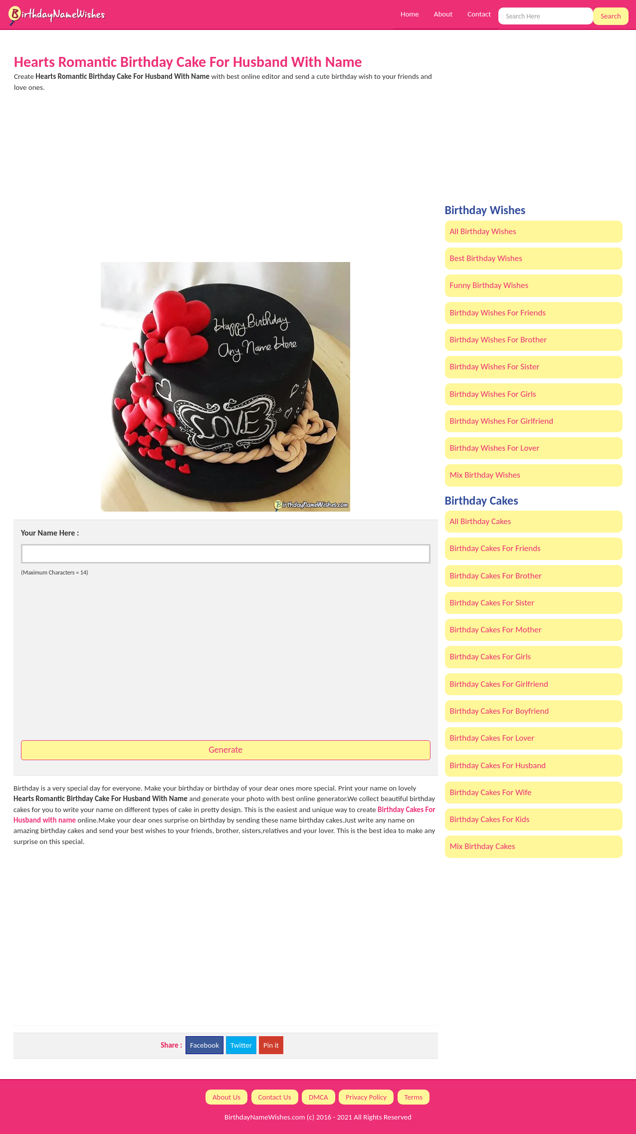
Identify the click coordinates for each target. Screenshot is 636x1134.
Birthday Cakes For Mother (496, 629)
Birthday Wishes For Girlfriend (502, 421)
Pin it (271, 1045)
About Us (226, 1097)
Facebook (204, 1045)
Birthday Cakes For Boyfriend (499, 711)
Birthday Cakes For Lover (492, 738)
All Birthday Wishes (483, 231)
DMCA (318, 1097)
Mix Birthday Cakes (482, 846)
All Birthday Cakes (480, 521)
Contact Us (274, 1097)
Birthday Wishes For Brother (498, 339)
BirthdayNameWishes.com (264, 1117)
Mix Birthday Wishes (485, 475)
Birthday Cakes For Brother (496, 575)
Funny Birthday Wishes (489, 285)
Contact (479, 13)
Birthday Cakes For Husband (498, 765)
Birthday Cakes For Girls (490, 656)
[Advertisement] (225, 182)
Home (410, 13)
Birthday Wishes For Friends (498, 312)
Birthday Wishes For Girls (493, 394)
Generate (225, 749)
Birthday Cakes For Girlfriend (499, 684)
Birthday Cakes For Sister (492, 602)
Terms (414, 1097)
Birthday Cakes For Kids (490, 819)
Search (611, 15)
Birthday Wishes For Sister (495, 366)
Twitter (241, 1045)
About (443, 13)
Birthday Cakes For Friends (495, 548)
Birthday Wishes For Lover (495, 448)
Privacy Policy (366, 1097)
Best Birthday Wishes (486, 258)
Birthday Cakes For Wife (491, 792)
